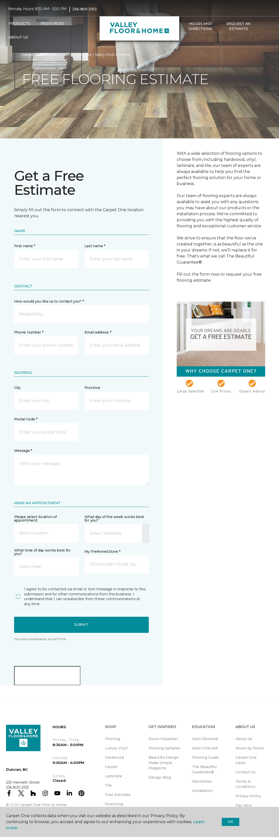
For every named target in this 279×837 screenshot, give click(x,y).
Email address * (97, 332)
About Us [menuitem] (244, 739)
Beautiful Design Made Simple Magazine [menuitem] (164, 762)
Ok (230, 821)
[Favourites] (191, 40)
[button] (185, 40)
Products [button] (19, 23)
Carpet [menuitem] (111, 767)
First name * (24, 246)
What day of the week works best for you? (114, 518)
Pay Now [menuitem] (244, 805)
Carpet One (32, 54)
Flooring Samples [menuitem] (164, 748)
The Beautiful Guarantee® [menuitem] (204, 769)
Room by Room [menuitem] (250, 748)
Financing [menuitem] (114, 804)
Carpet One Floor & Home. (43, 805)
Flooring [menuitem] (112, 739)
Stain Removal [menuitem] (205, 739)
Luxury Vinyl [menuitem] (116, 748)
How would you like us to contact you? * (49, 301)
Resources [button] (52, 23)
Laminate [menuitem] (113, 776)
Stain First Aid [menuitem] (204, 748)
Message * (23, 450)
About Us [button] (18, 37)
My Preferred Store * (102, 551)
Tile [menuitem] (108, 785)
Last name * (94, 246)
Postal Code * (25, 419)
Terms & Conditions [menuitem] (245, 784)
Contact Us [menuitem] (246, 772)
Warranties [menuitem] (202, 781)
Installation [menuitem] (202, 790)
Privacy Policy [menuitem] (248, 796)
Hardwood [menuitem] (114, 757)
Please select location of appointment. (35, 518)
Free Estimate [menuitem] (118, 794)
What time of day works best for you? (42, 552)
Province (92, 387)
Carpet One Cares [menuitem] (246, 760)
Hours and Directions (200, 26)
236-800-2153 (84, 9)
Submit (81, 624)
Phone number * (28, 332)
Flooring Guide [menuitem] (205, 757)
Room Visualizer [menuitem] (163, 739)
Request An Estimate (238, 26)
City (17, 387)
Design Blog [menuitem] (160, 777)
